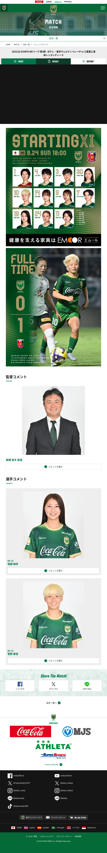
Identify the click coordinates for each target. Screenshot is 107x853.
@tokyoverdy (16, 798)
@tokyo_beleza (64, 783)
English (29, 827)
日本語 (16, 827)
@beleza (61, 798)
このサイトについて (47, 836)
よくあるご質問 (31, 836)
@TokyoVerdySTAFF (19, 783)
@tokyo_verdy (16, 790)
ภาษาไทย (73, 827)
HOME (8, 44)
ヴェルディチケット (58, 817)
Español (43, 827)
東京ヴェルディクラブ (34, 817)
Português (58, 827)
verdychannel (63, 775)
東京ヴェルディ (4, 7)
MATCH (16, 44)
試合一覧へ (51, 702)
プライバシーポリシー (64, 836)
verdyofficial (16, 775)
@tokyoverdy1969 (18, 806)
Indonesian (89, 827)
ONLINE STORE (80, 818)
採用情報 (78, 836)
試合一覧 (26, 44)
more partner (51, 765)
